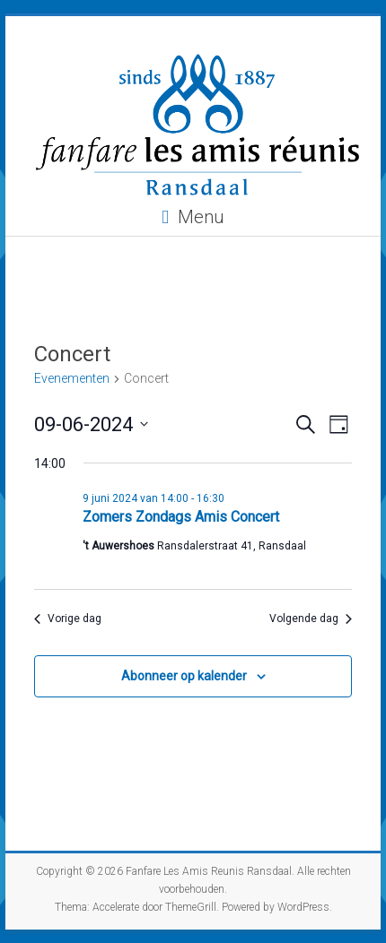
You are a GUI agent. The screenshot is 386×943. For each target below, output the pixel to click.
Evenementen (72, 378)
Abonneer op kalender (184, 676)
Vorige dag (67, 618)
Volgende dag (310, 618)
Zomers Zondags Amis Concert (181, 516)
